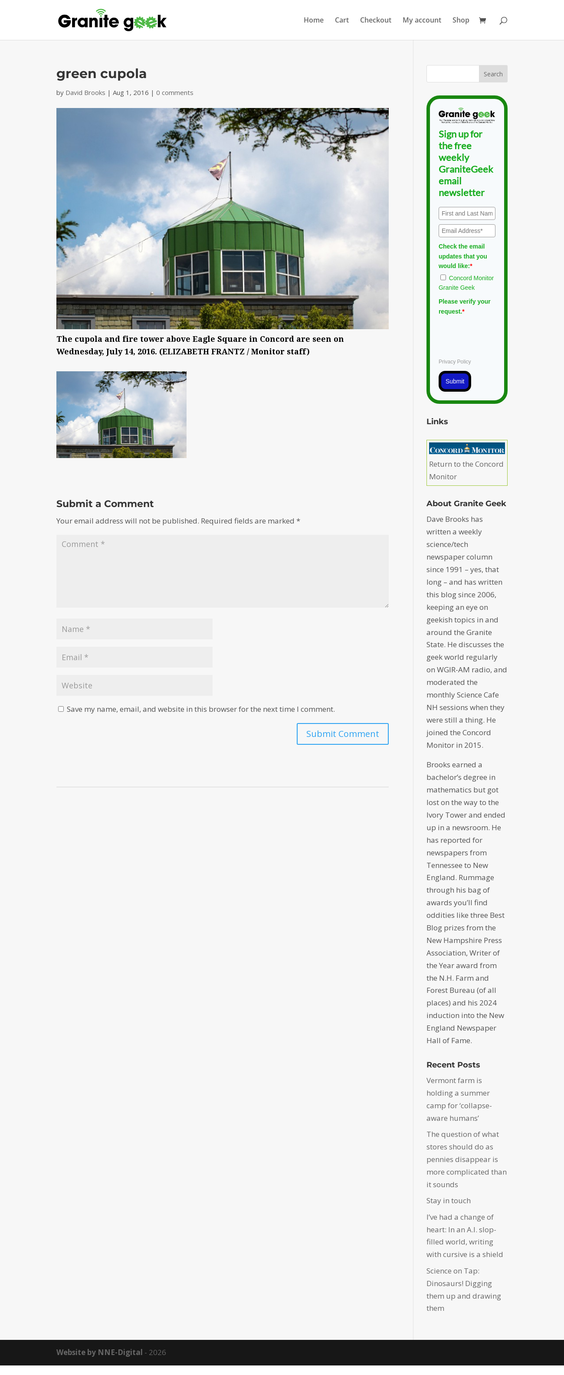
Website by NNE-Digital (99, 1352)
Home (314, 21)
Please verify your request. (465, 306)
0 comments (174, 92)
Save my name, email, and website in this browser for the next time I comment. (201, 709)
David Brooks (85, 92)
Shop (461, 21)
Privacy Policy (455, 362)
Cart (342, 21)
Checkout (375, 21)
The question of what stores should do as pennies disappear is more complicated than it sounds (466, 1159)
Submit (455, 381)
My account (422, 21)
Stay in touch (448, 1200)
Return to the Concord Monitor (467, 463)
